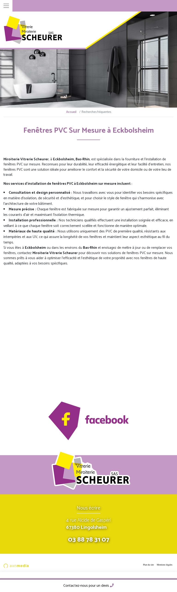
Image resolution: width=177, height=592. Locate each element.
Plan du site (148, 564)
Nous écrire (88, 508)
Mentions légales (164, 564)
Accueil (71, 112)
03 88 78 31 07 (88, 540)
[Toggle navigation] (6, 6)
